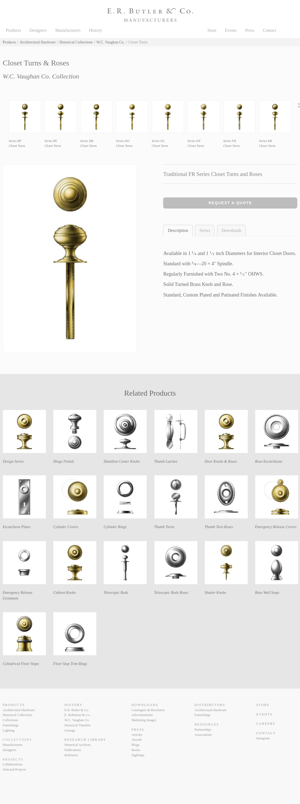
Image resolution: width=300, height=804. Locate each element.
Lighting (8, 730)
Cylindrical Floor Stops (21, 664)
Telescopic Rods (116, 593)
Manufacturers (67, 30)
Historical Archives (77, 745)
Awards (136, 740)
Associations (203, 735)
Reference (71, 755)
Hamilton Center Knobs (122, 461)
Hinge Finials (63, 461)
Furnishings (11, 725)
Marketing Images (143, 720)
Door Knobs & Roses (221, 461)
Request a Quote (230, 203)
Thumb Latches (166, 461)
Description (178, 230)
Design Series (13, 461)
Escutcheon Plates (17, 527)
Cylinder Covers (65, 527)
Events (231, 30)
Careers (265, 724)
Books (135, 750)
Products (13, 30)
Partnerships (203, 730)
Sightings (137, 755)
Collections (10, 720)
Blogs (135, 745)
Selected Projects (14, 769)
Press (249, 30)
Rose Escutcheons (268, 461)
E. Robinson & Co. (77, 715)
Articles (136, 735)
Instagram (263, 738)
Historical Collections (75, 42)
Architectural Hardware (38, 42)
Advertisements (142, 715)
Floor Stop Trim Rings (70, 664)
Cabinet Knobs (64, 593)
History (95, 30)
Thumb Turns (164, 527)
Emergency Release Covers (275, 527)
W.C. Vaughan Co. (110, 42)
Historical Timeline (77, 725)
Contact (269, 30)
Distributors (210, 705)
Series (204, 230)
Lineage (69, 730)
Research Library (85, 740)
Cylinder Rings (115, 527)
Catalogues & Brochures (148, 710)
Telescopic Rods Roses (171, 593)
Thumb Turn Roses (219, 527)
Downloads (231, 230)
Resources (207, 724)
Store (212, 30)
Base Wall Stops (267, 593)
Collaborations (13, 764)
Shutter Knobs (215, 593)
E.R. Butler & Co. (76, 710)
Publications (72, 750)
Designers (38, 30)
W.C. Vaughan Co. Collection (41, 76)
